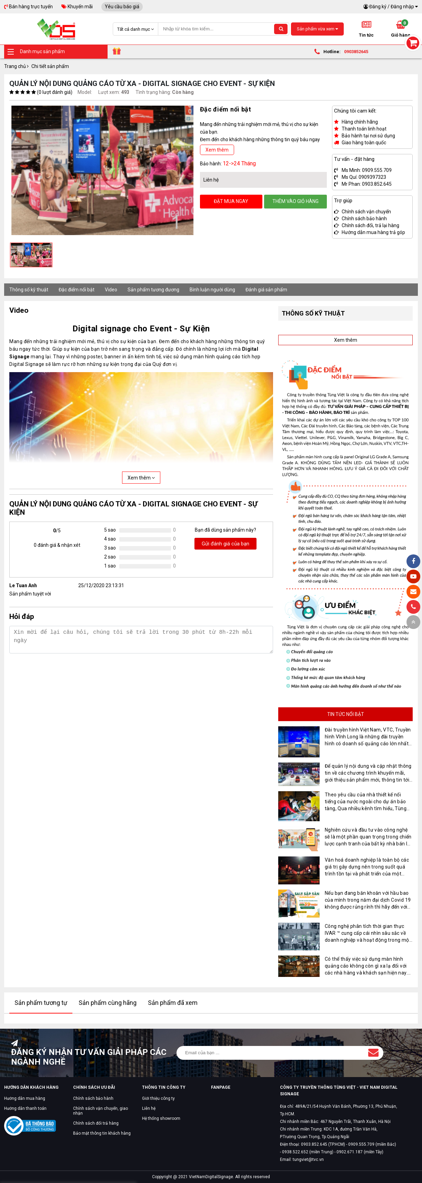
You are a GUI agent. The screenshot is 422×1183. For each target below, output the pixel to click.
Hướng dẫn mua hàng (24, 1098)
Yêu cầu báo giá (122, 6)
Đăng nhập (402, 6)
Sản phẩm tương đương (153, 289)
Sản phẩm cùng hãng (108, 1002)
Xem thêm (217, 150)
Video (111, 289)
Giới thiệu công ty (158, 1098)
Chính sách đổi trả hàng (96, 1123)
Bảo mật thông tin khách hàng (102, 1133)
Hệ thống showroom (161, 1118)
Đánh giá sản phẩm (266, 289)
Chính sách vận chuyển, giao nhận (100, 1111)
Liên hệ (148, 1108)
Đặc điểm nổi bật (76, 289)
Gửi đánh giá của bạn (225, 544)
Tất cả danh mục (135, 29)
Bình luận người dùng (212, 289)
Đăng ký (377, 6)
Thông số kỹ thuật (28, 289)
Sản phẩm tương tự (40, 1002)
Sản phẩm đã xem (173, 1002)
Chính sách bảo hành (93, 1098)
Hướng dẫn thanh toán (25, 1108)
